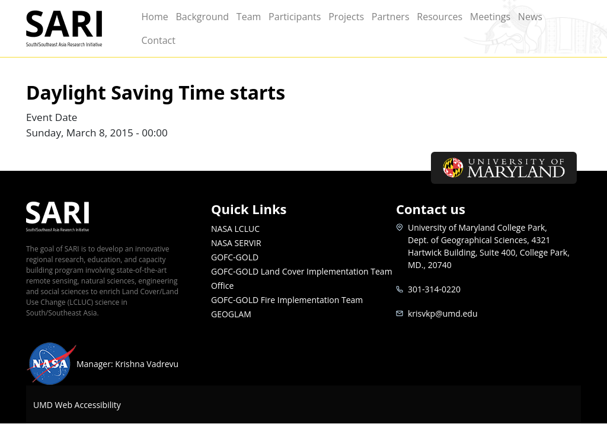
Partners (391, 16)
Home (154, 16)
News (530, 16)
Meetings (490, 16)
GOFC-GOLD (234, 257)
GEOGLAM (231, 314)
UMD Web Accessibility (77, 404)
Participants (295, 16)
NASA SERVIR (236, 242)
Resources (439, 16)
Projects (346, 16)
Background (202, 16)
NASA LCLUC (235, 228)
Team (249, 16)
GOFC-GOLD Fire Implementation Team (287, 299)
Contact (158, 40)
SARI (77, 28)
